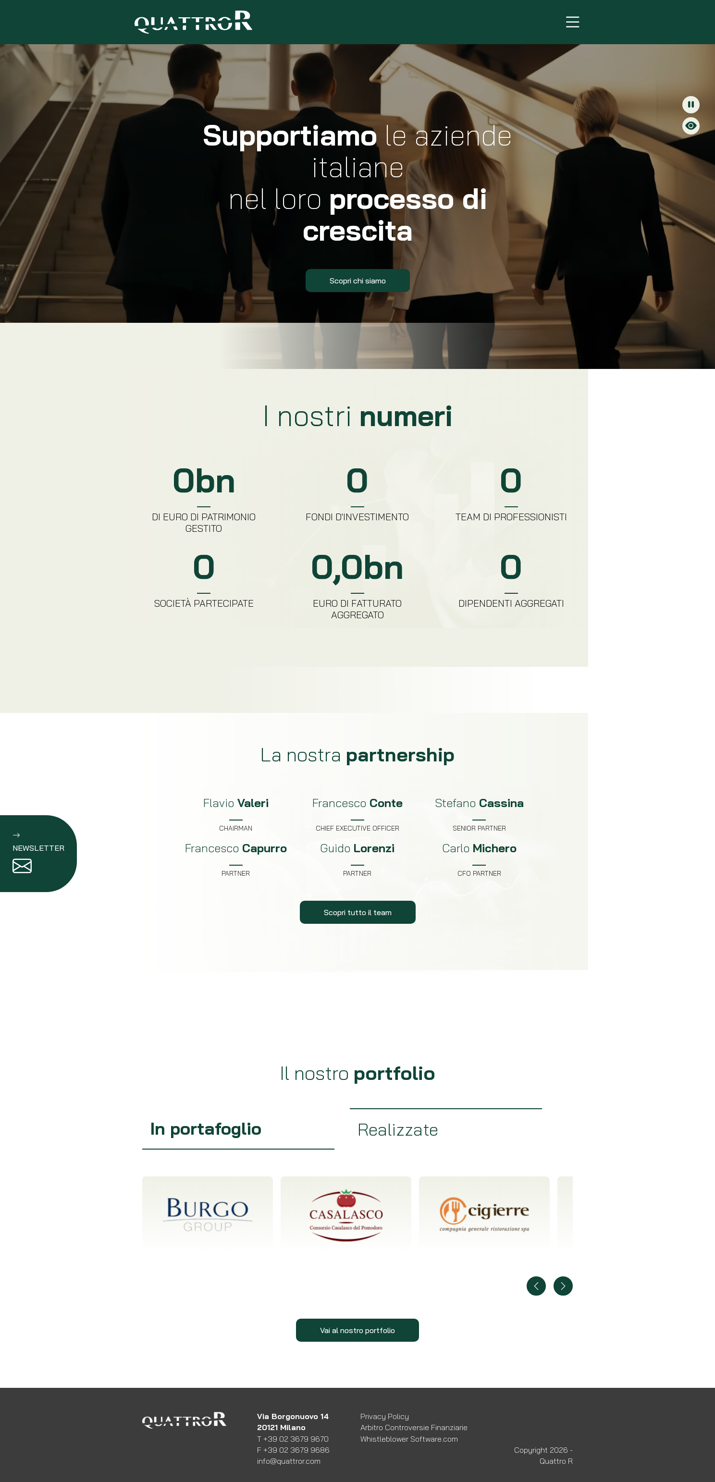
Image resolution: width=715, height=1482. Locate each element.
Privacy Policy (384, 1416)
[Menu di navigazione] (572, 22)
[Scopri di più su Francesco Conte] (357, 814)
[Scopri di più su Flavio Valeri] (236, 814)
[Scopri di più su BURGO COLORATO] (207, 1214)
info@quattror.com (289, 1461)
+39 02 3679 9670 (296, 1439)
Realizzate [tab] (398, 1129)
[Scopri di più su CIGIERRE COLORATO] (484, 1214)
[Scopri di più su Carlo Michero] (479, 859)
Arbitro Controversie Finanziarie (414, 1427)
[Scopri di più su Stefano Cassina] (479, 814)
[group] (238, 1129)
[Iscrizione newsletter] (38, 853)
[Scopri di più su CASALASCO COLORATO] (346, 1214)
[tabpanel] (357, 1247)
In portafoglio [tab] (205, 1128)
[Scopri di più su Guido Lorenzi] (357, 859)
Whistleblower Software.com (409, 1439)
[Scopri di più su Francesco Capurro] (236, 859)
